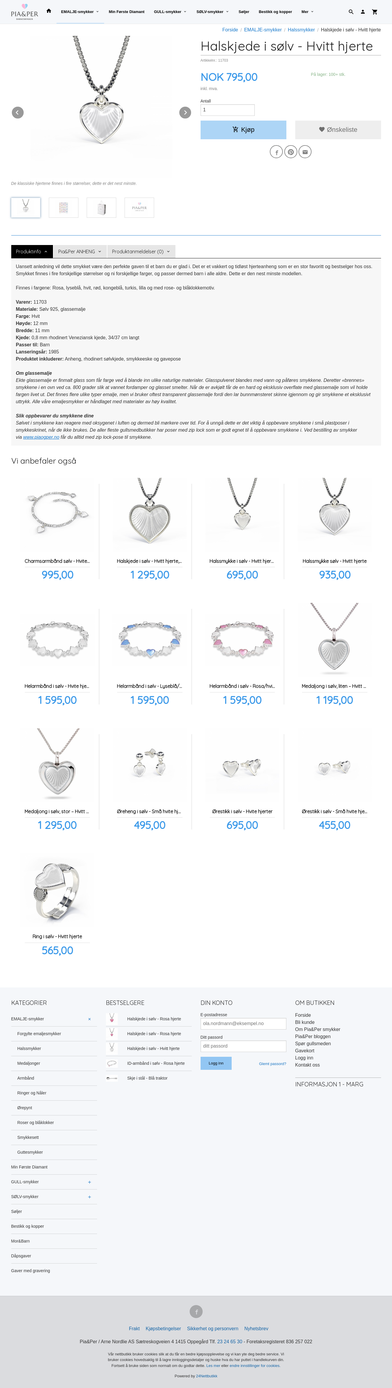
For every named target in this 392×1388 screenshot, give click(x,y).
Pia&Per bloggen (313, 1036)
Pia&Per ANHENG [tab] (76, 251)
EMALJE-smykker (77, 11)
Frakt (134, 1328)
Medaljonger (28, 1063)
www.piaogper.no (41, 437)
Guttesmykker (30, 1152)
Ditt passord (212, 1037)
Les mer (214, 1365)
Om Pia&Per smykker (318, 1029)
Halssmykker (29, 1048)
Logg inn (304, 1057)
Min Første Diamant (127, 11)
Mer (304, 11)
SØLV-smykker (209, 11)
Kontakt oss (307, 1064)
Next (191, 111)
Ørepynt (24, 1107)
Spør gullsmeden (313, 1043)
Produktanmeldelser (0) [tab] (138, 251)
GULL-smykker (167, 11)
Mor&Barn (20, 1241)
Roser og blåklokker (35, 1122)
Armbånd (25, 1078)
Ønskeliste (338, 129)
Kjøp (243, 129)
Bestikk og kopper (275, 11)
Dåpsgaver (21, 1255)
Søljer (244, 11)
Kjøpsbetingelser (163, 1328)
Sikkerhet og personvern (212, 1328)
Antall (206, 101)
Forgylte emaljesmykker (39, 1033)
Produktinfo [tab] (28, 251)
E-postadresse (214, 1014)
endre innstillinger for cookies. (255, 1365)
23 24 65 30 (229, 1341)
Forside (230, 29)
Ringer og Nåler (31, 1093)
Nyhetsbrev (256, 1328)
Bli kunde (305, 1022)
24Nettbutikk (206, 1376)
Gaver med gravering (30, 1270)
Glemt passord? (272, 1064)
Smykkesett (28, 1137)
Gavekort (304, 1050)
